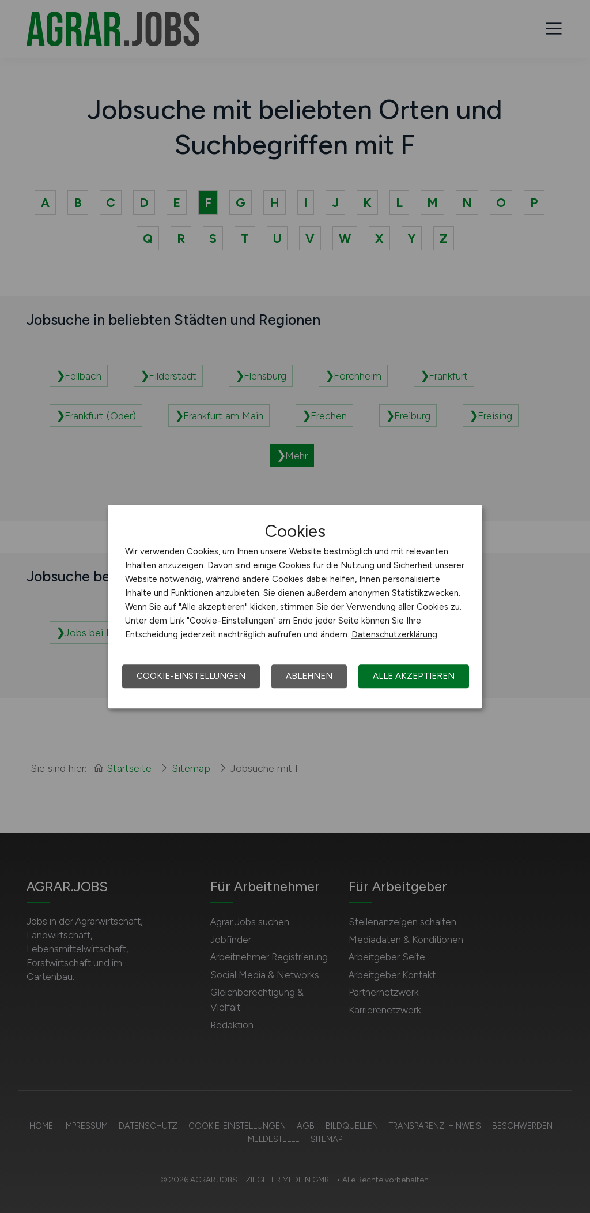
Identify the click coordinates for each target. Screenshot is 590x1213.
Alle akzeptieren (414, 676)
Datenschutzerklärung (394, 634)
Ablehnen (309, 676)
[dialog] (295, 607)
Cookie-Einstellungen (191, 676)
